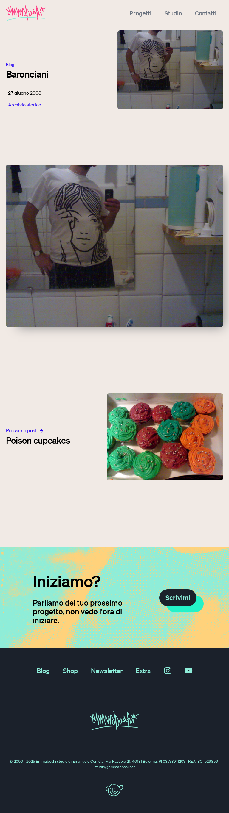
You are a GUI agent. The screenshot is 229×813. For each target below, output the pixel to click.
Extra (143, 670)
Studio (173, 13)
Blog (43, 670)
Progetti (140, 13)
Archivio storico (24, 105)
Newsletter (107, 670)
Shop (70, 670)
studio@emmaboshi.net (115, 767)
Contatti (205, 13)
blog (10, 64)
